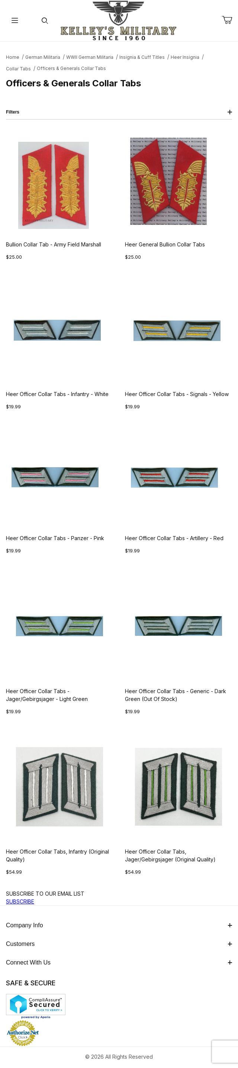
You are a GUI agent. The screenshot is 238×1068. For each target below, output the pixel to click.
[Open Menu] (15, 21)
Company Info (119, 925)
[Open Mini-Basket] (230, 20)
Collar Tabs (18, 68)
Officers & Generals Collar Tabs (71, 68)
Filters (119, 112)
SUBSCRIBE (20, 901)
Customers (119, 944)
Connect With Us (119, 962)
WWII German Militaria (89, 57)
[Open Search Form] (45, 21)
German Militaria (42, 57)
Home (12, 57)
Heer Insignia (185, 57)
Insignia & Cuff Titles (142, 57)
